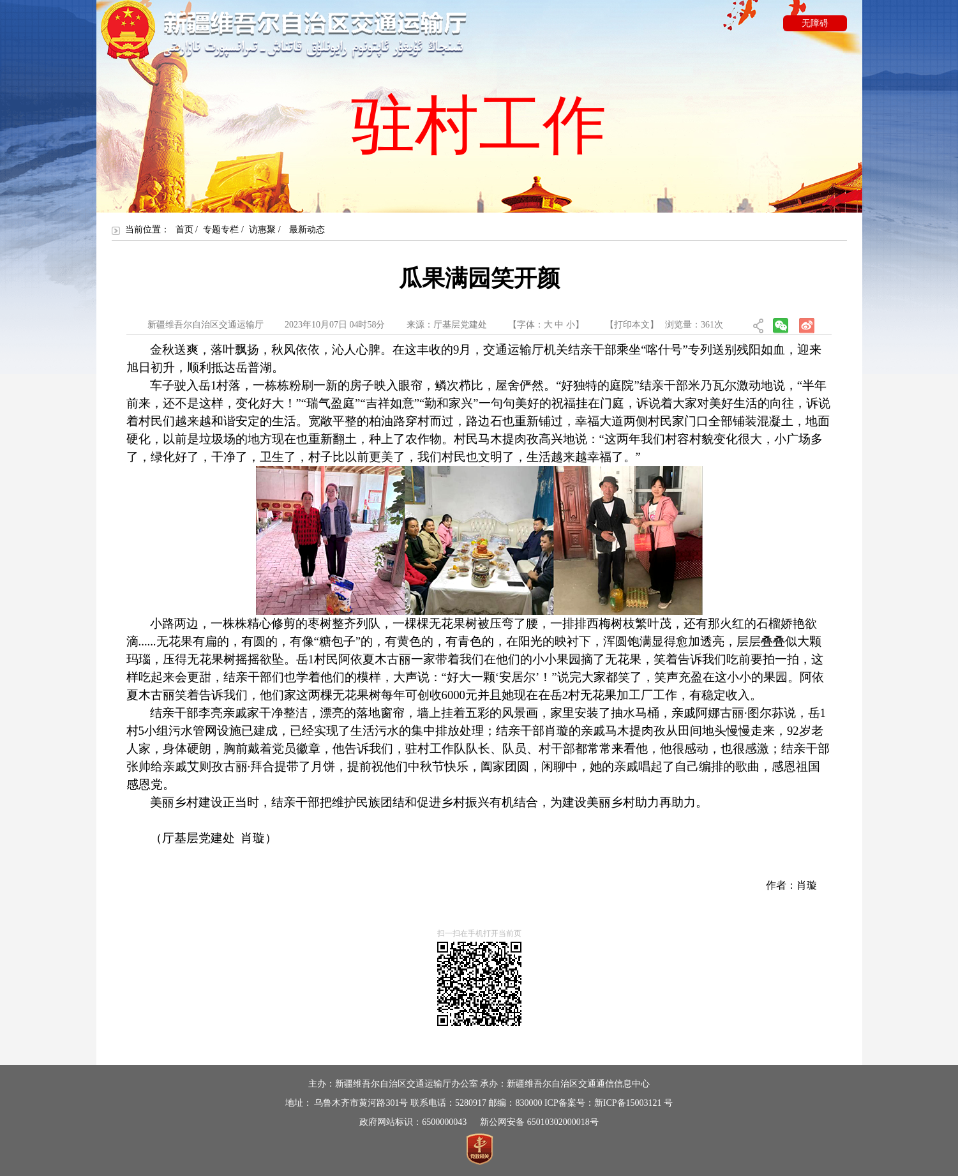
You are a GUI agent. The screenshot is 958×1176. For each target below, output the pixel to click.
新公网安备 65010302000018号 (539, 1122)
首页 (184, 229)
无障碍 (815, 23)
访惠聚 (262, 229)
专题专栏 (221, 229)
